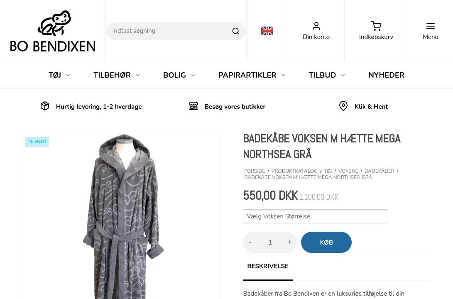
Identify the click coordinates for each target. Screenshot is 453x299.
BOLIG (179, 75)
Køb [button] (326, 242)
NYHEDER (386, 75)
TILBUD (327, 75)
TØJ (60, 75)
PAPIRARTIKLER (252, 75)
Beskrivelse (267, 266)
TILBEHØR (117, 75)
